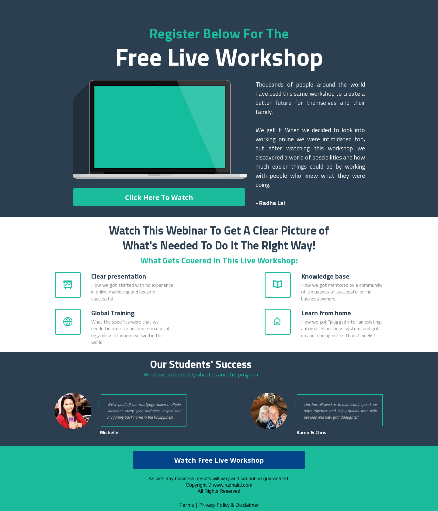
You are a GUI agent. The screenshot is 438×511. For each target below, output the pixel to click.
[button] (159, 197)
